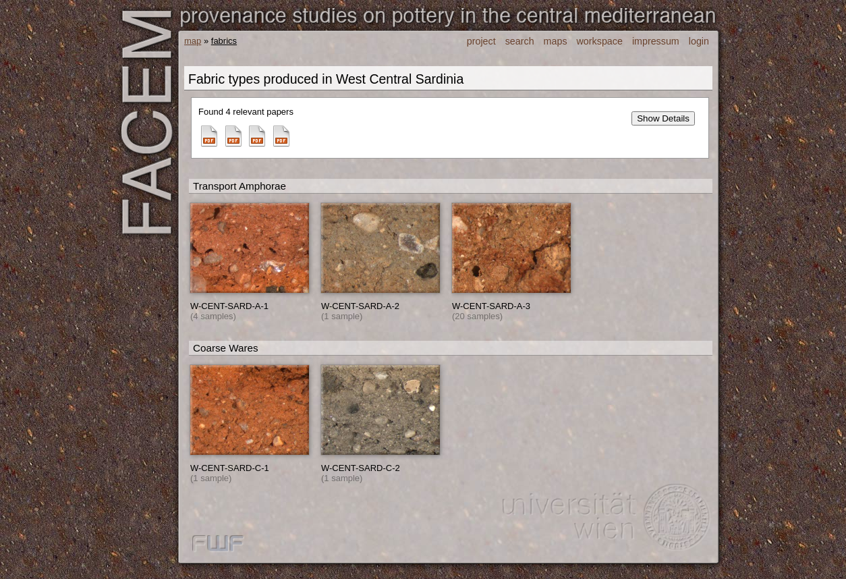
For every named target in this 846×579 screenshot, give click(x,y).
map (192, 41)
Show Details (663, 118)
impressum (655, 41)
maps (555, 41)
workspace (600, 41)
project (481, 41)
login (699, 41)
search (519, 41)
